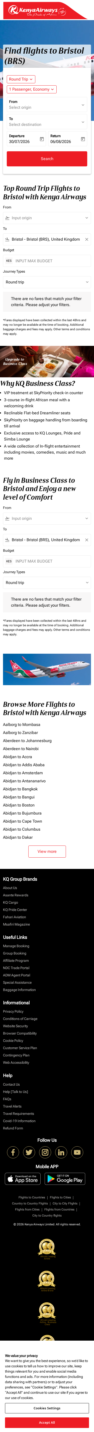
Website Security (15, 1026)
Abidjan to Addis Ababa (24, 764)
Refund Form (13, 1128)
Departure (16, 136)
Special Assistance (17, 982)
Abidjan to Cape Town (22, 821)
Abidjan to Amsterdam (23, 772)
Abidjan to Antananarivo (24, 781)
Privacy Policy (13, 1011)
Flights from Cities (27, 1209)
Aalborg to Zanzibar (20, 732)
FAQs (7, 1099)
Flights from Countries (59, 1209)
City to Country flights (47, 1215)
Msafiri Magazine (16, 924)
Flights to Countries (32, 1197)
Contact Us (11, 1084)
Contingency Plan (16, 1055)
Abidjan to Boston (19, 805)
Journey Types (14, 271)
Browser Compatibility (20, 1033)
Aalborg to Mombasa (21, 724)
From (13, 102)
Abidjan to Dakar (18, 837)
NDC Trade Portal (16, 968)
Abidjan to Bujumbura (22, 813)
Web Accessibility (16, 1062)
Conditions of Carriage (20, 1019)
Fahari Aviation (14, 917)
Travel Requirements (18, 1114)
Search (47, 158)
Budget (8, 250)
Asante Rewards (15, 895)
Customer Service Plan (20, 1048)
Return (55, 136)
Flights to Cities (60, 1197)
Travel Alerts (12, 1106)
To (11, 119)
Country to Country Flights (30, 1203)
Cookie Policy (13, 1041)
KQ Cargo (10, 902)
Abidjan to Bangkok (20, 789)
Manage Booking (16, 946)
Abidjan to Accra (17, 756)
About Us (10, 888)
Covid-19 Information (19, 1121)
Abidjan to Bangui (19, 797)
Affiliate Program (16, 961)
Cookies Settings (47, 1408)
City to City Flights (65, 1203)
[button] (32, 89)
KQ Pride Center (15, 910)
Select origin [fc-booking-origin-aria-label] (20, 107)
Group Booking (14, 953)
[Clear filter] (86, 239)
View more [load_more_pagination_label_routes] (47, 851)
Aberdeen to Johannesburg (27, 740)
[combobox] (49, 218)
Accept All (47, 1422)
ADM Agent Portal (16, 975)
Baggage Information (19, 990)
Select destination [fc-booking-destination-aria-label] (25, 124)
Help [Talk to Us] (15, 1092)
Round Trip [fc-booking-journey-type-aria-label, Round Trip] (18, 79)
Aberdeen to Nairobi (21, 748)
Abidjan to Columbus (21, 829)
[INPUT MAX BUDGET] (51, 261)
